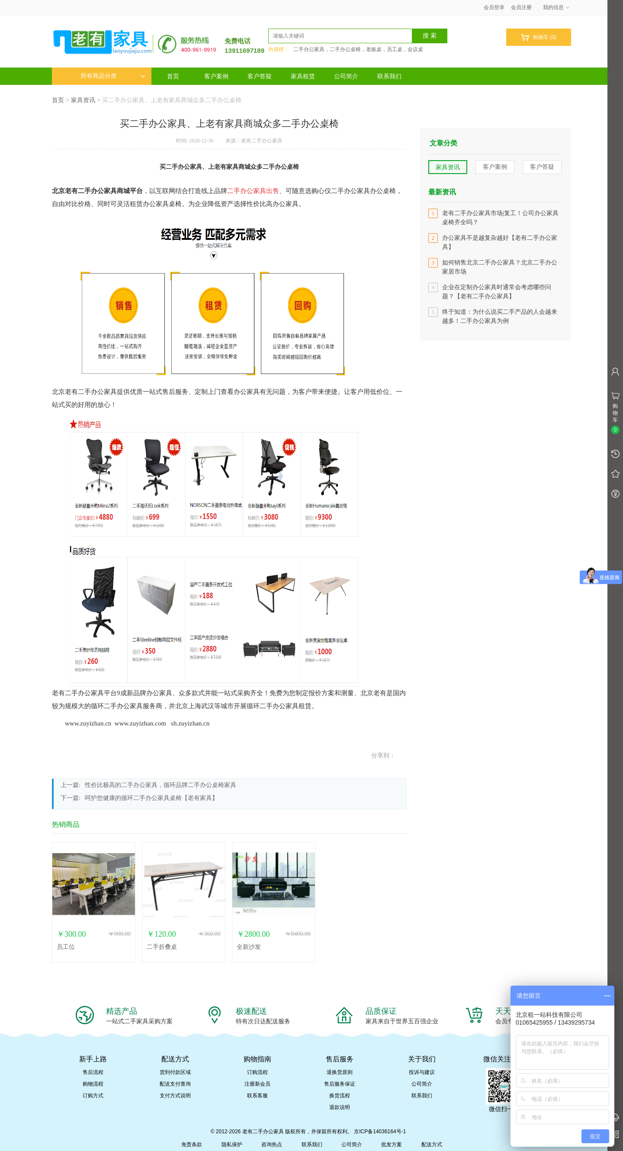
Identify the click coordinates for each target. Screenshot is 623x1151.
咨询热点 (271, 1144)
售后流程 (93, 1072)
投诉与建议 (422, 1072)
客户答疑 (259, 76)
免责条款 (191, 1144)
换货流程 (339, 1096)
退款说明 (339, 1107)
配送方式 (431, 1144)
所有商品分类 (112, 76)
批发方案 (391, 1144)
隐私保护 (232, 1144)
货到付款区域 (175, 1072)
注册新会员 (257, 1084)
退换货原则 (340, 1072)
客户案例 (216, 76)
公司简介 (346, 76)
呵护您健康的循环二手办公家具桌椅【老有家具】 (151, 798)
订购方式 (93, 1096)
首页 (173, 76)
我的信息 (556, 7)
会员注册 (521, 7)
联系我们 (389, 76)
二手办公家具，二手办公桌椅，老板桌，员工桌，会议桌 (358, 49)
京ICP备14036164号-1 (380, 1131)
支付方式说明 (175, 1096)
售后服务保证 (339, 1084)
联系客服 (257, 1096)
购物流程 (93, 1084)
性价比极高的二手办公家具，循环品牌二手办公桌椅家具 (160, 785)
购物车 (538, 37)
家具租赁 (303, 76)
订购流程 (257, 1072)
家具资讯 (83, 100)
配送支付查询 (175, 1084)
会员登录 (494, 7)
